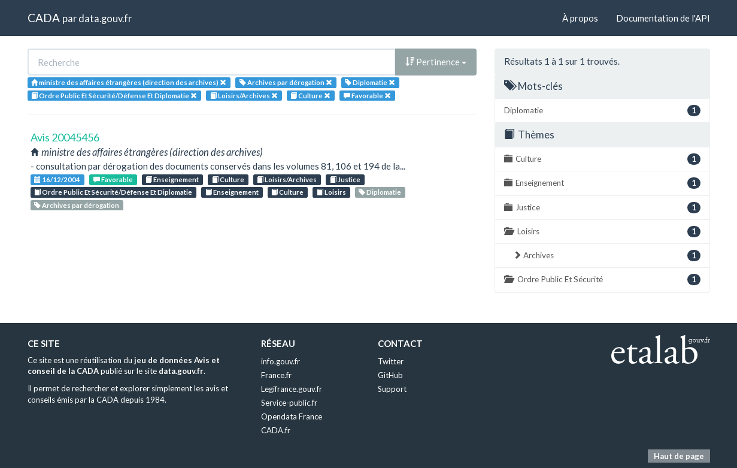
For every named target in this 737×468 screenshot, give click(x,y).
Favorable (113, 179)
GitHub (390, 375)
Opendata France (291, 416)
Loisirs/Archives (287, 179)
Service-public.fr (289, 402)
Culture (228, 179)
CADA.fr (275, 430)
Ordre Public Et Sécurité (602, 279)
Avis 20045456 (65, 137)
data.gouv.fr (105, 18)
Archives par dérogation (76, 205)
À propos (580, 18)
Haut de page (679, 456)
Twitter (391, 361)
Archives (606, 255)
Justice (345, 179)
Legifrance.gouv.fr (291, 389)
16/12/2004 (57, 179)
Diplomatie (380, 192)
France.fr (276, 375)
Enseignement (172, 179)
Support (392, 389)
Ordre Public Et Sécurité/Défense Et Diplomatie (113, 192)
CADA (44, 18)
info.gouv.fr (280, 361)
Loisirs (331, 192)
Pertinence (435, 61)
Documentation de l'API (663, 18)
